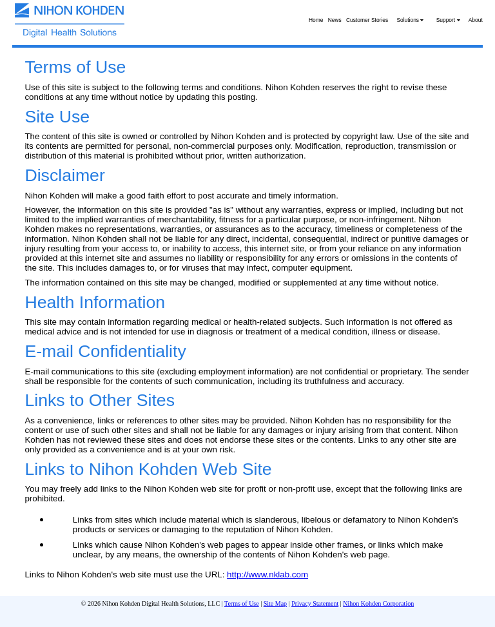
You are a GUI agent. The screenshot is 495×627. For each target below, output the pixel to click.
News (335, 20)
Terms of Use (241, 603)
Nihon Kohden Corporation (378, 603)
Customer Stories (367, 20)
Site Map (275, 603)
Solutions (409, 20)
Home (316, 20)
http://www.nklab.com (267, 574)
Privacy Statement (314, 603)
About (476, 20)
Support (448, 20)
